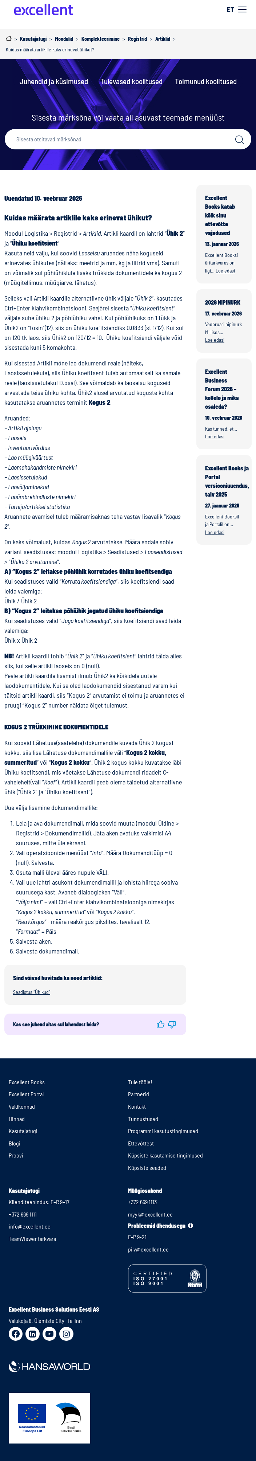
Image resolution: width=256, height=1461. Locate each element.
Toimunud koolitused (206, 81)
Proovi (16, 1155)
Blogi (14, 1143)
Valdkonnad (22, 1106)
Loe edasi (225, 270)
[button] (160, 1024)
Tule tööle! (140, 1081)
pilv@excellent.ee (148, 1249)
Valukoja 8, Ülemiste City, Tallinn (45, 1320)
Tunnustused (143, 1118)
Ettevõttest (141, 1143)
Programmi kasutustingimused (163, 1130)
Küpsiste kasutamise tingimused (165, 1155)
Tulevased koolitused (131, 81)
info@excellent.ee (30, 1226)
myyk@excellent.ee (150, 1214)
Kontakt (137, 1106)
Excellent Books (27, 1081)
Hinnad (17, 1118)
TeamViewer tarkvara (32, 1238)
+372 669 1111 (23, 1214)
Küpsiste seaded (147, 1167)
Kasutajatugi (23, 1130)
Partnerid (138, 1093)
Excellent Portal (26, 1093)
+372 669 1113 (142, 1201)
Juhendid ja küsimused (54, 81)
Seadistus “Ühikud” (31, 992)
